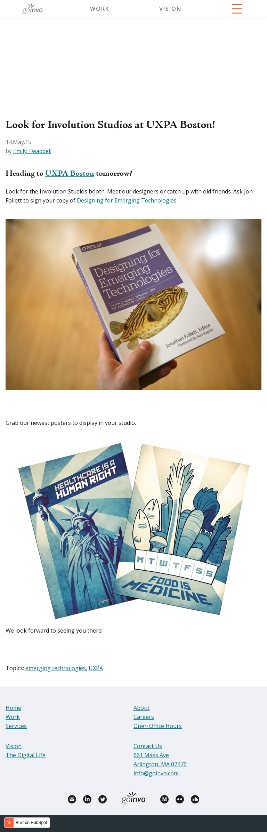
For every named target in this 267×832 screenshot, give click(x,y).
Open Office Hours (158, 726)
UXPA (96, 668)
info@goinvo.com (156, 773)
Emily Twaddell (32, 151)
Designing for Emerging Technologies (127, 200)
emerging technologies (55, 668)
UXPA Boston (69, 173)
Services (16, 726)
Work (100, 9)
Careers (144, 717)
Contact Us (148, 746)
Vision (170, 9)
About (141, 708)
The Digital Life (26, 755)
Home (13, 708)
